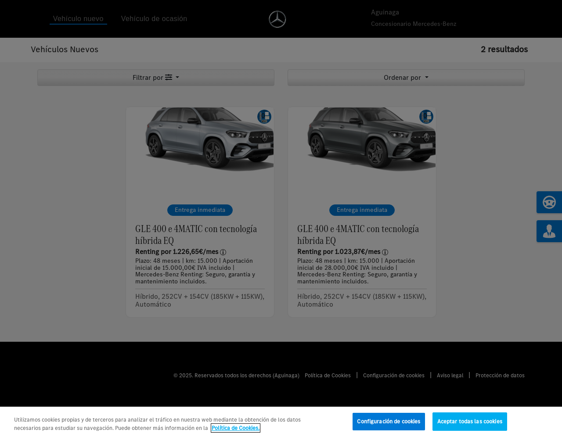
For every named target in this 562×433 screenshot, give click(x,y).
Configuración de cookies (388, 424)
